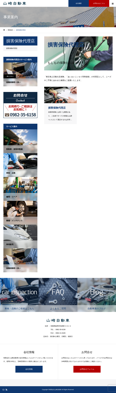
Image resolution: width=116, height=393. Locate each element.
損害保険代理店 (11, 48)
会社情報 (29, 369)
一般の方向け (10, 76)
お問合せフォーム (87, 369)
